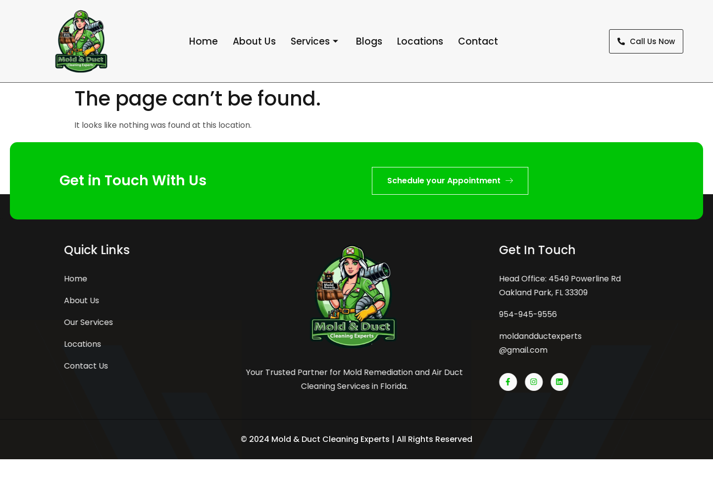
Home (203, 41)
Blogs (369, 41)
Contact (478, 41)
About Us (254, 41)
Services (314, 42)
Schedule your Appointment (450, 180)
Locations (420, 41)
